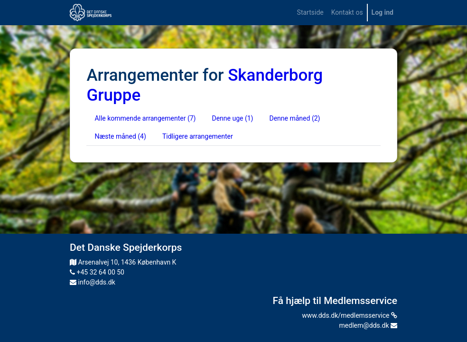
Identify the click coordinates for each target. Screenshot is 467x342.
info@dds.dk (92, 282)
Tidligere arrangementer (197, 136)
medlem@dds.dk (368, 325)
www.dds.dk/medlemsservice (349, 315)
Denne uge (232, 118)
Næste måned (120, 136)
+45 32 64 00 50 (97, 272)
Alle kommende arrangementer (145, 118)
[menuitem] (310, 12)
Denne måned (294, 118)
